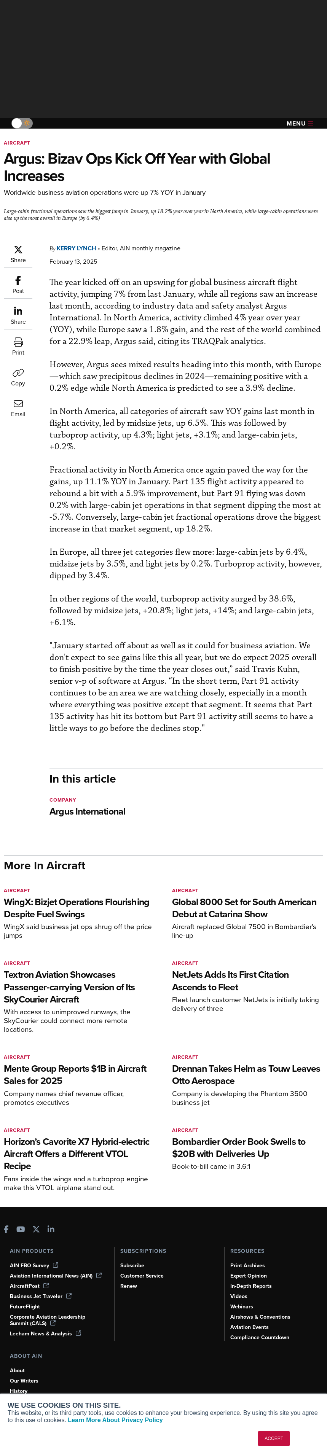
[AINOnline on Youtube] (20, 1230)
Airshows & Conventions (260, 1317)
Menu (300, 123)
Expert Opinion (248, 1276)
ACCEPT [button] (274, 1438)
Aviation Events (249, 1327)
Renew (128, 1286)
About (17, 1370)
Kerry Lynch (76, 248)
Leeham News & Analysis (45, 1333)
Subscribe (132, 1265)
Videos (238, 1296)
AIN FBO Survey (34, 1265)
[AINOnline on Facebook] (6, 1230)
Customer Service (142, 1276)
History (18, 1391)
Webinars (241, 1306)
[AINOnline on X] (36, 1230)
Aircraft (17, 142)
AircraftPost (29, 1286)
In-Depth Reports (251, 1286)
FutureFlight (25, 1306)
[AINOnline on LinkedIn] (51, 1230)
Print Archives (247, 1265)
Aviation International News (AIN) (56, 1276)
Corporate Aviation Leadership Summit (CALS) (47, 1320)
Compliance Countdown (259, 1337)
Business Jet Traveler (41, 1296)
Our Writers (24, 1381)
